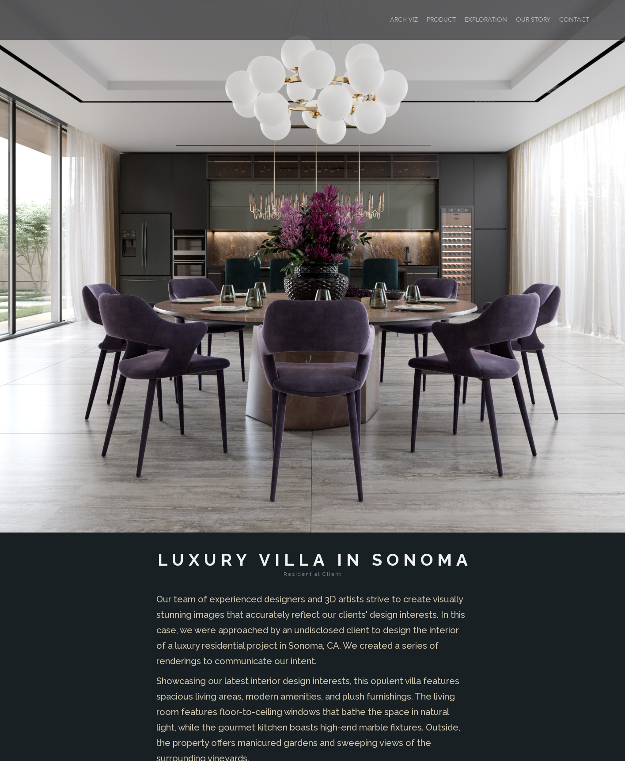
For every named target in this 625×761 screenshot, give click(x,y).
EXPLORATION (486, 20)
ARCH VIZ (404, 20)
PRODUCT (441, 20)
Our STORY (533, 20)
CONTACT (574, 20)
